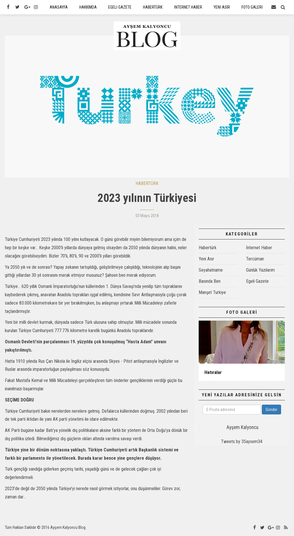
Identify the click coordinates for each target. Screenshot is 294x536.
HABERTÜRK (147, 184)
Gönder (271, 410)
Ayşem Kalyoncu (242, 428)
